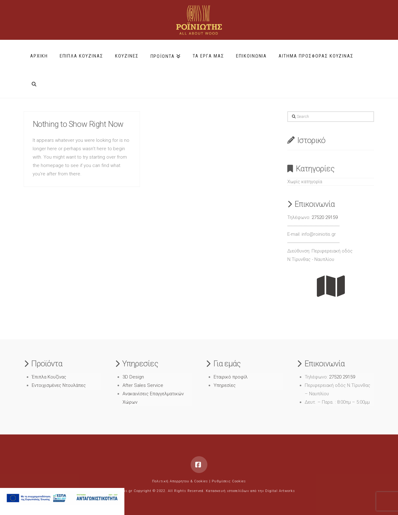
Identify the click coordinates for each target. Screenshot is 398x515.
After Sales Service (143, 385)
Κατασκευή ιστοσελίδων (227, 491)
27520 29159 (325, 217)
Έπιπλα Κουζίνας (49, 377)
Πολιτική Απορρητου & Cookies (180, 481)
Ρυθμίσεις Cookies (229, 481)
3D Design (133, 377)
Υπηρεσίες (225, 385)
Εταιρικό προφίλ (231, 377)
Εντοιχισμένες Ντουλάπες (59, 385)
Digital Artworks (280, 491)
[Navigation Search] (34, 82)
